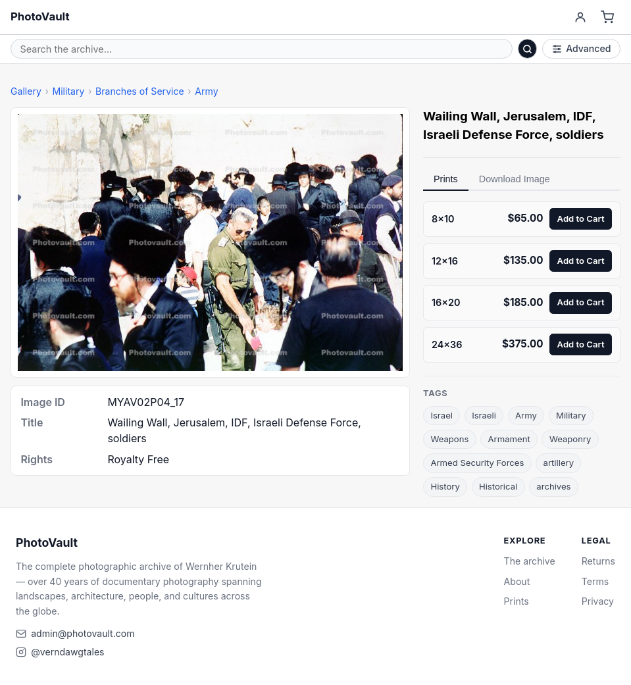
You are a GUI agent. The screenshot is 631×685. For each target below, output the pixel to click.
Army (206, 91)
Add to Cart (581, 218)
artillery (558, 462)
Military (68, 91)
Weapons (449, 439)
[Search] (528, 49)
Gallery (26, 91)
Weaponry (570, 439)
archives (553, 486)
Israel (441, 415)
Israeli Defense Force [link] (486, 134)
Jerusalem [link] (535, 116)
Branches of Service (139, 91)
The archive (529, 561)
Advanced (581, 48)
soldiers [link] (580, 134)
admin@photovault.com (82, 633)
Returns (598, 561)
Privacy (598, 601)
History (444, 486)
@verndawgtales (67, 651)
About (517, 581)
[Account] (580, 17)
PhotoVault (40, 16)
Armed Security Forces (477, 462)
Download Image (514, 179)
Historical (498, 486)
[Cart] (607, 17)
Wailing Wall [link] (460, 116)
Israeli (484, 415)
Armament (509, 439)
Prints (446, 179)
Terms (595, 581)
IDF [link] (582, 116)
